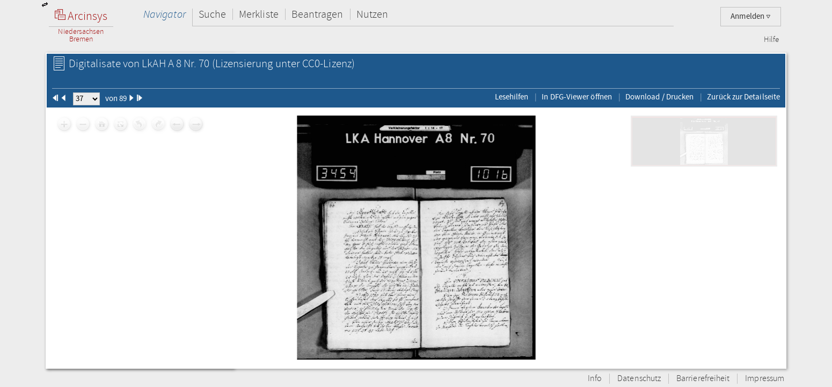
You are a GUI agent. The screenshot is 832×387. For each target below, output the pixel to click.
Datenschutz (639, 379)
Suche (212, 14)
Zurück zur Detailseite (743, 96)
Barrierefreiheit (702, 379)
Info (595, 379)
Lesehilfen (512, 96)
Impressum (764, 379)
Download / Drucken (659, 96)
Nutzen (372, 14)
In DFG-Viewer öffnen (577, 96)
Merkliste (259, 14)
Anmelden (751, 16)
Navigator (164, 14)
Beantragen (317, 14)
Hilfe (771, 40)
